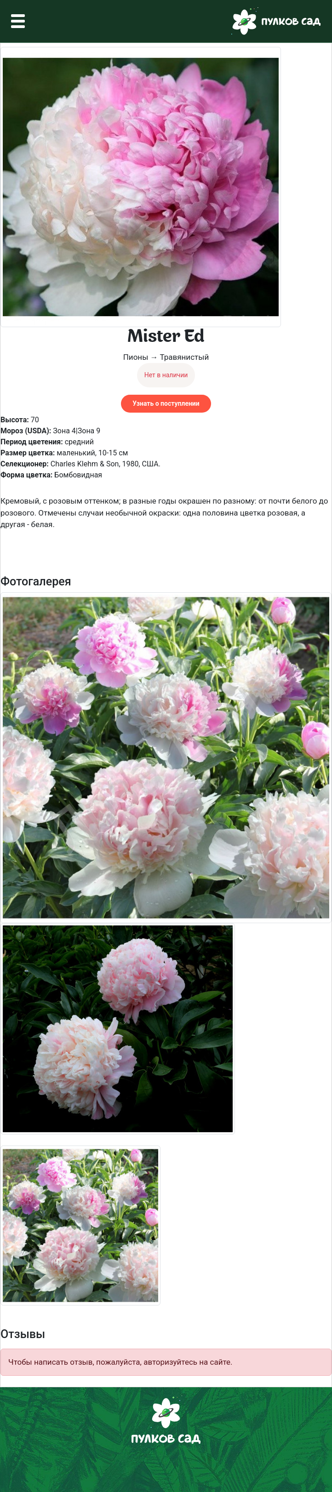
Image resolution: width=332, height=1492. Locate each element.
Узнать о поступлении (165, 403)
